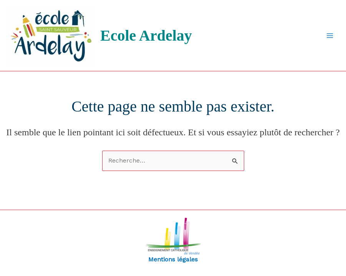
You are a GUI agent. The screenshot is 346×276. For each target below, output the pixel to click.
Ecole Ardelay (146, 35)
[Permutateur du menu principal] (329, 35)
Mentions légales (173, 240)
